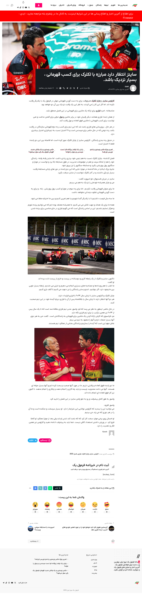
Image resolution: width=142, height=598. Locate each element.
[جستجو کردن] (12, 5)
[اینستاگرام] (23, 7)
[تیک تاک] (20, 7)
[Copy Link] (63, 89)
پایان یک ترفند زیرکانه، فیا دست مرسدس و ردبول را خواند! (71, 152)
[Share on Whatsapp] (70, 89)
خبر (129, 69)
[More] (56, 89)
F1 (134, 69)
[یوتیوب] (26, 7)
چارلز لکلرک (96, 101)
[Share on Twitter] (74, 89)
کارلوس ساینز (108, 101)
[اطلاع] (23, 2)
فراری (98, 111)
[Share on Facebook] (77, 89)
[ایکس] (29, 7)
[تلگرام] (17, 7)
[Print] (60, 89)
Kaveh (126, 87)
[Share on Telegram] (67, 89)
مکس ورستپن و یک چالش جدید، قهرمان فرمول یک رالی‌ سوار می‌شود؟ (42, 152)
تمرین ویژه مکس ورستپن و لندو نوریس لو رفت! (101, 152)
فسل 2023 (73, 457)
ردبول (61, 117)
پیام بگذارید (36, 546)
